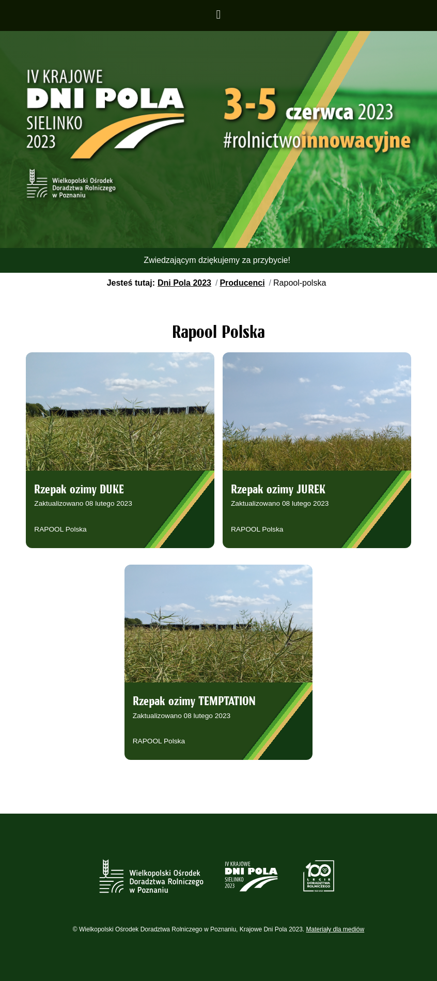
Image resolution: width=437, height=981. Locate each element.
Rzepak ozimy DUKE (79, 490)
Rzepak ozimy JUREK (278, 490)
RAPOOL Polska (60, 529)
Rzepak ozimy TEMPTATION (194, 702)
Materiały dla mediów (335, 929)
